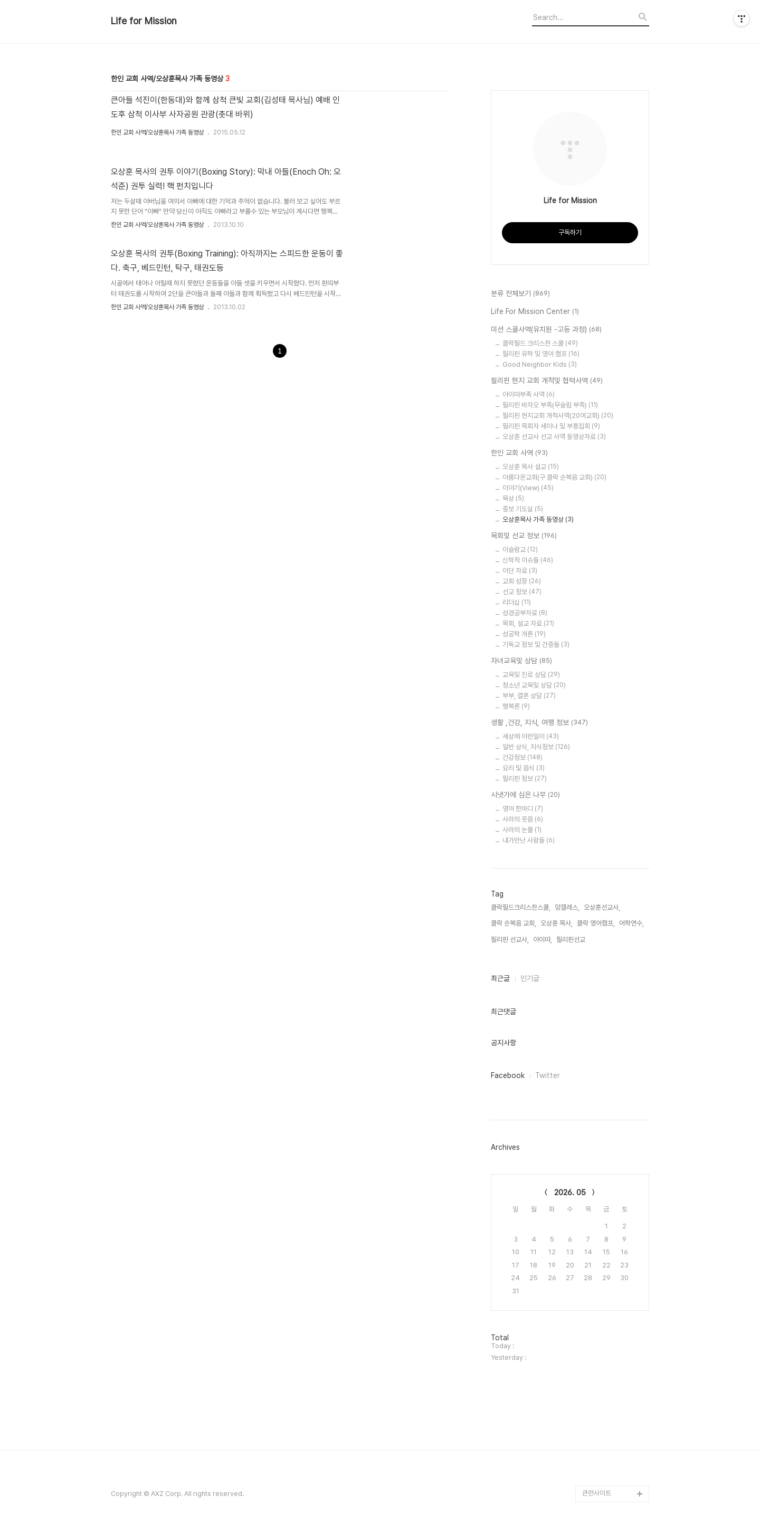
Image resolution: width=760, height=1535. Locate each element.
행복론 (516, 706)
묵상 (513, 498)
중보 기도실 (522, 509)
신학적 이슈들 (527, 560)
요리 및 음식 (523, 768)
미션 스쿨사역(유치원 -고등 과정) (546, 330)
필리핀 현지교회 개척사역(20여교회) (557, 415)
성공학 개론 (524, 634)
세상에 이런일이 (530, 736)
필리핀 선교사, (510, 939)
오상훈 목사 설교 (530, 467)
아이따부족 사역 (528, 394)
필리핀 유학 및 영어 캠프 (541, 354)
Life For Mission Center (535, 312)
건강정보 (522, 757)
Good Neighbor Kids (539, 364)
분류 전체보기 (520, 294)
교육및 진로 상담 (531, 675)
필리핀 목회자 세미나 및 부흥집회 (551, 426)
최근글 (500, 978)
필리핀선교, (571, 939)
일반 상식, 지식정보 (536, 747)
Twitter (547, 1075)
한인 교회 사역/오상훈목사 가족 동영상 (157, 132)
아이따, (542, 939)
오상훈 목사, (556, 923)
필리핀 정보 (524, 779)
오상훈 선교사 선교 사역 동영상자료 (554, 437)
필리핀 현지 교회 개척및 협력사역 (547, 381)
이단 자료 (519, 571)
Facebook (508, 1075)
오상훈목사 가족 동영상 (538, 519)
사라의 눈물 (522, 830)
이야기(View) (528, 488)
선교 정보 (522, 592)
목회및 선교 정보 (524, 536)
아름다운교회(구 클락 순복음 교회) (554, 477)
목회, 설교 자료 (528, 623)
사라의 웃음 (522, 819)
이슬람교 (520, 550)
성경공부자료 (524, 613)
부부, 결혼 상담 (529, 696)
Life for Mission (144, 21)
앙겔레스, (567, 907)
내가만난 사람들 (528, 840)
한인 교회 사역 (519, 453)
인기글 (529, 978)
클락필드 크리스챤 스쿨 (540, 343)
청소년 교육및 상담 (534, 685)
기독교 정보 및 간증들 (535, 645)
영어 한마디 (522, 809)
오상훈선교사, (602, 907)
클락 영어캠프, (596, 923)
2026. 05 (570, 1192)
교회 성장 (521, 581)
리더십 (516, 602)
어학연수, (631, 923)
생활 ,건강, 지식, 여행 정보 (539, 723)
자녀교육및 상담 (521, 661)
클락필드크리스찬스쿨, (520, 907)
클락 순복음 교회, (513, 923)
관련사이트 (596, 1493)
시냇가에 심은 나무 (525, 795)
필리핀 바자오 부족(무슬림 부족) (550, 405)
